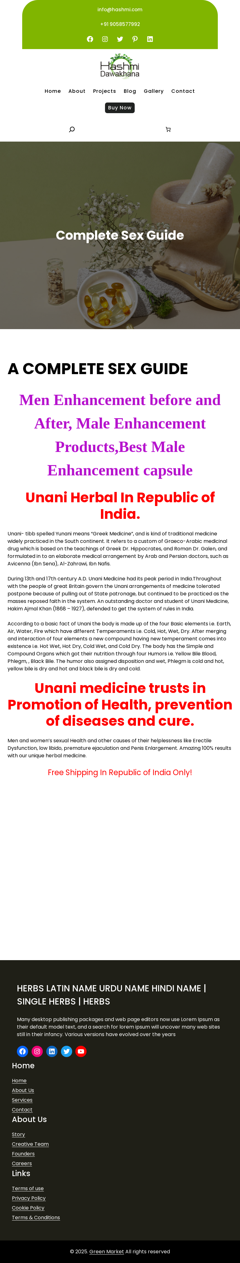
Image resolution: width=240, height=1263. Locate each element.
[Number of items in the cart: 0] (168, 129)
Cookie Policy (28, 1207)
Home (19, 1080)
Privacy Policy (29, 1198)
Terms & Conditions (36, 1217)
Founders (23, 1153)
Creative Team (30, 1144)
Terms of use (28, 1188)
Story (18, 1134)
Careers (22, 1163)
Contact (22, 1109)
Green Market (106, 1251)
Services (22, 1100)
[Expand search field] (72, 129)
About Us (23, 1090)
